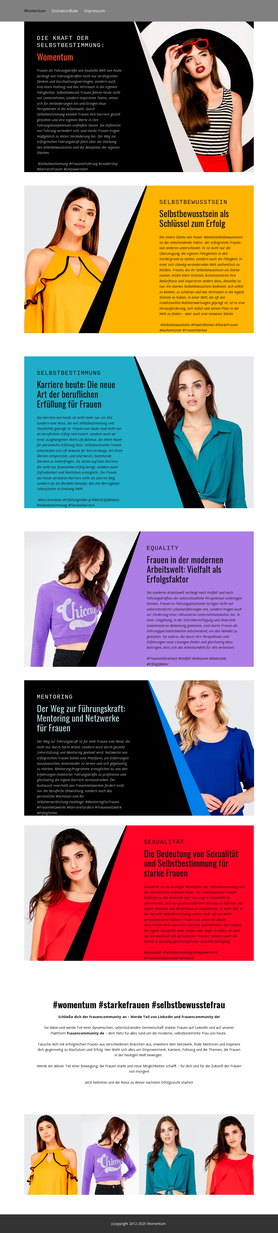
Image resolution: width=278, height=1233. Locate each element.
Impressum (94, 10)
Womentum (35, 10)
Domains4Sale (65, 10)
